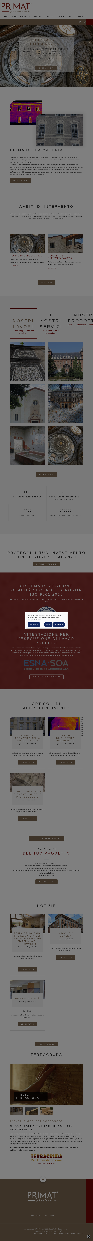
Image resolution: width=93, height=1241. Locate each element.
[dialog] (46, 620)
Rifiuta (48, 624)
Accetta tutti (59, 624)
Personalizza (34, 624)
